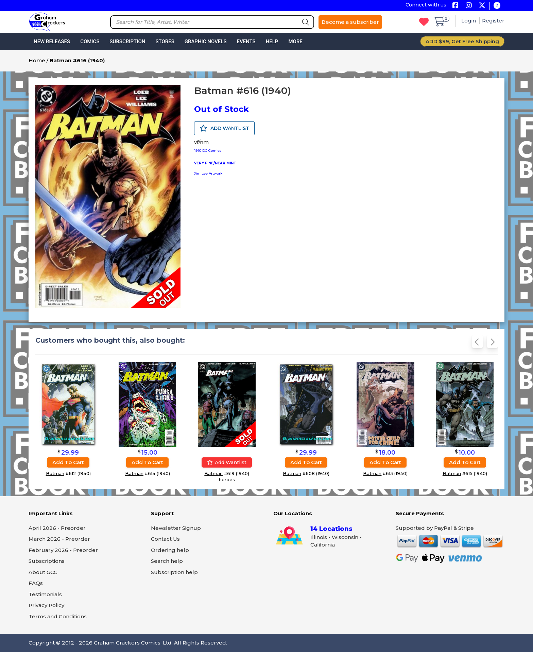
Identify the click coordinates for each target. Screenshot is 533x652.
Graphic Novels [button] (206, 41)
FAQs (36, 583)
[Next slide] (492, 344)
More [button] (295, 41)
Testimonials (45, 594)
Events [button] (246, 41)
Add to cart (68, 462)
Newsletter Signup (176, 528)
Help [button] (272, 41)
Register (493, 20)
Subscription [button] (127, 41)
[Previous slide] (477, 344)
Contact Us (165, 539)
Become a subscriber (350, 22)
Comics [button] (89, 41)
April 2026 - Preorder (57, 528)
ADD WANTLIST (224, 128)
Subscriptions (47, 561)
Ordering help (170, 550)
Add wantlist (226, 462)
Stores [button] (164, 41)
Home (37, 60)
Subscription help (174, 572)
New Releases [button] (52, 41)
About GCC (43, 572)
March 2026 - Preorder (59, 539)
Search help (167, 561)
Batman (55, 473)
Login (469, 20)
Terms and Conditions (58, 616)
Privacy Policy (46, 605)
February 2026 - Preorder (63, 550)
